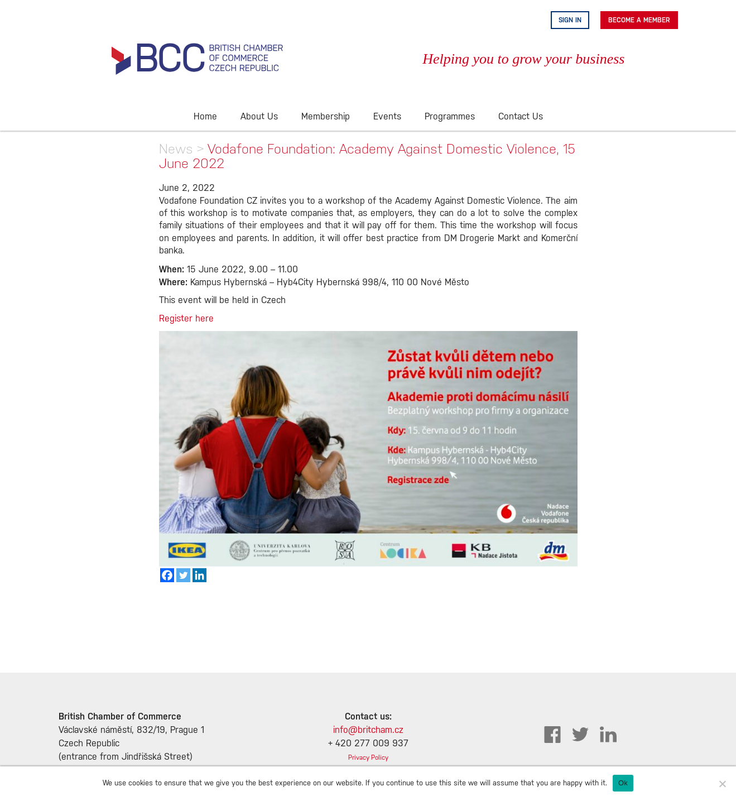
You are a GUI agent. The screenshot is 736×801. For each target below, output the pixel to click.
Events (387, 117)
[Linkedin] (199, 575)
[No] (722, 783)
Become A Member (639, 20)
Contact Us (520, 117)
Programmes (450, 117)
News (176, 149)
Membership (325, 117)
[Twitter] (183, 575)
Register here (186, 319)
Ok (623, 783)
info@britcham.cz (368, 730)
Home (205, 117)
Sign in (570, 20)
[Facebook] (167, 575)
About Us (259, 117)
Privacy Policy (368, 758)
